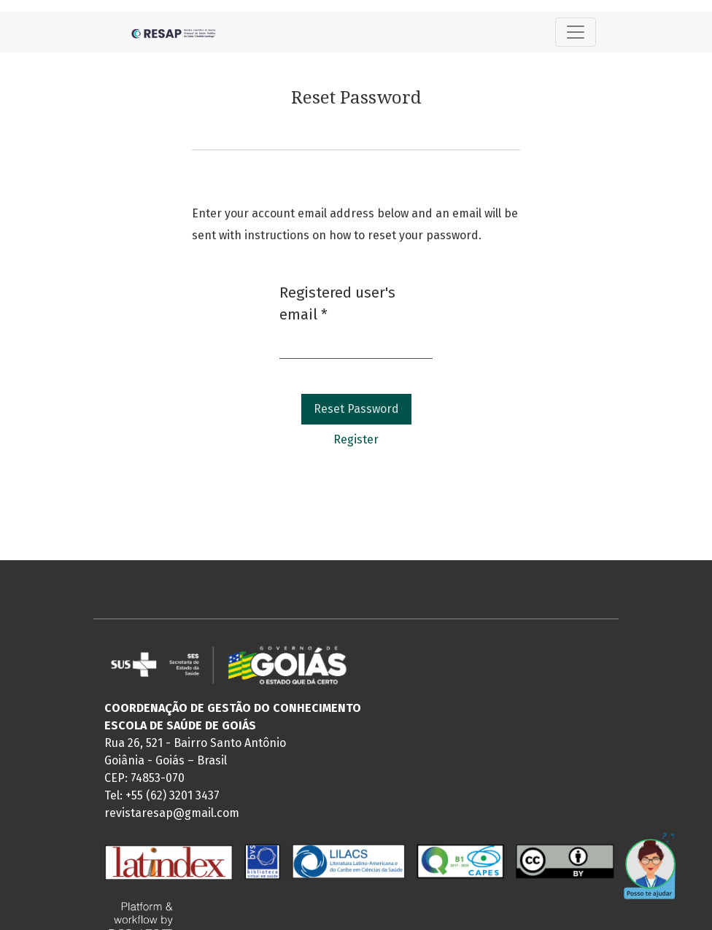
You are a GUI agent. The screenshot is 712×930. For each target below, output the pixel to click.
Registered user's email (337, 303)
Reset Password (356, 409)
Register (356, 439)
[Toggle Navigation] (575, 32)
